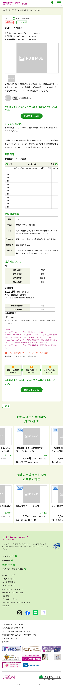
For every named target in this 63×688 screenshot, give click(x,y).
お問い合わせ (7, 585)
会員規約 (5, 596)
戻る (7, 405)
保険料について (33, 356)
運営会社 (5, 605)
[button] (6, 445)
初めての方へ (7, 575)
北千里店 (11, 10)
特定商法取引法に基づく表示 (12, 592)
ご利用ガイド (7, 579)
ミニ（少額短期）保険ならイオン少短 (16, 631)
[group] (31, 445)
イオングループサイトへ (11, 589)
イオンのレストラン (9, 638)
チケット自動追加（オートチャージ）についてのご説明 (28, 353)
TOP (3, 10)
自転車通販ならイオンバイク (12, 628)
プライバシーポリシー (10, 599)
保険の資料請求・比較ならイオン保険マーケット (20, 635)
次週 (53, 164)
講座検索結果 (22, 10)
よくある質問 (7, 582)
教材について (22, 356)
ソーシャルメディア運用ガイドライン (16, 602)
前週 (10, 164)
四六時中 (5, 642)
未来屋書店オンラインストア (12, 624)
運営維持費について (11, 356)
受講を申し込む (31, 116)
